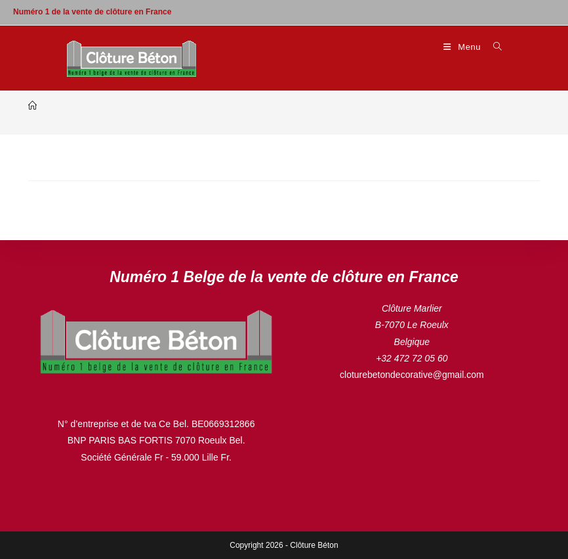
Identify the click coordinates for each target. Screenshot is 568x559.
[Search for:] (492, 47)
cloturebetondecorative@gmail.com (412, 374)
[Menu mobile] (463, 47)
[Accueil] (32, 106)
